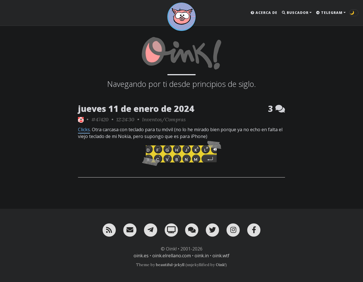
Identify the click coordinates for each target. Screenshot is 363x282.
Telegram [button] (329, 12)
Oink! (220, 264)
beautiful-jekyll (170, 264)
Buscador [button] (295, 12)
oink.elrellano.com (171, 255)
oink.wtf (220, 255)
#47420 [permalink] (100, 119)
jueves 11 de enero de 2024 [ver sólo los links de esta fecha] (136, 108)
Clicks (84, 129)
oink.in (202, 255)
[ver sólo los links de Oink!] (81, 119)
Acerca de (264, 12)
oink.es (141, 255)
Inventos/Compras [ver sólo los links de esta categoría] (164, 119)
